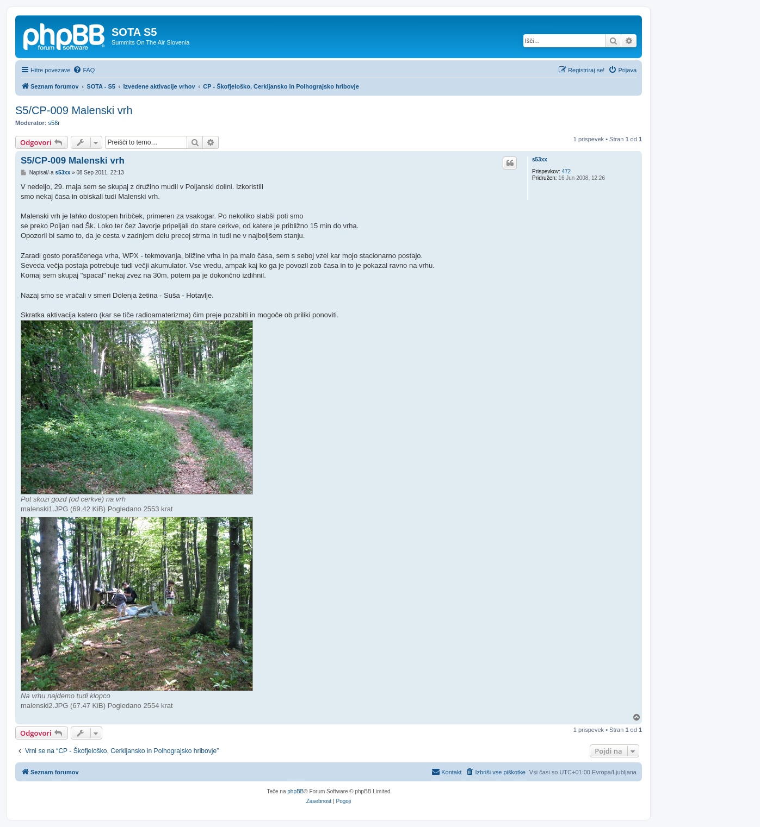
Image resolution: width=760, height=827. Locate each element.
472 (566, 171)
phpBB (295, 791)
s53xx (539, 159)
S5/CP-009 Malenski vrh (74, 110)
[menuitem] (84, 70)
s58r (54, 123)
